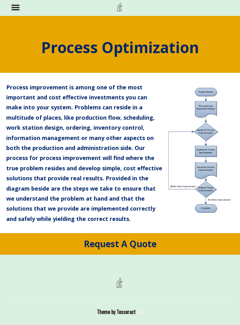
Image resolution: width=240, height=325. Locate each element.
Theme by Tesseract (116, 312)
